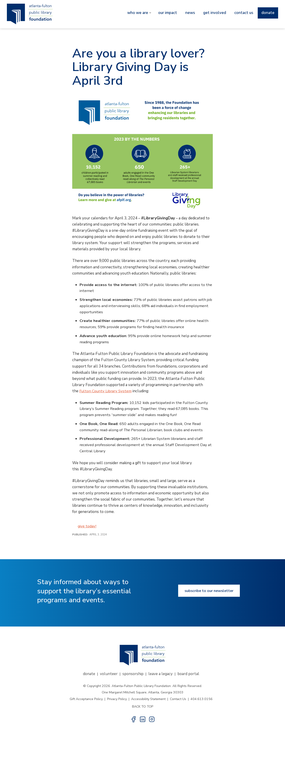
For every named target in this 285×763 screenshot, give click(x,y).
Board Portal (188, 675)
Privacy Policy (117, 700)
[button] (133, 720)
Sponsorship (133, 675)
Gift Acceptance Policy (86, 700)
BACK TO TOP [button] (142, 708)
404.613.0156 (202, 700)
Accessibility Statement (148, 700)
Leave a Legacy (160, 675)
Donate (89, 675)
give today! (87, 527)
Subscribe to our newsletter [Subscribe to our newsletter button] (209, 591)
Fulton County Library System (106, 391)
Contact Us (178, 700)
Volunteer (109, 675)
